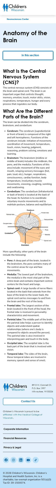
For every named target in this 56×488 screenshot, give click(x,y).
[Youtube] (28, 460)
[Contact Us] (28, 401)
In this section (28, 55)
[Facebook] (6, 460)
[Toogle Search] (42, 7)
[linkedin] (21, 460)
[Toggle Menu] (50, 7)
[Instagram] (13, 460)
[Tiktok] (36, 460)
